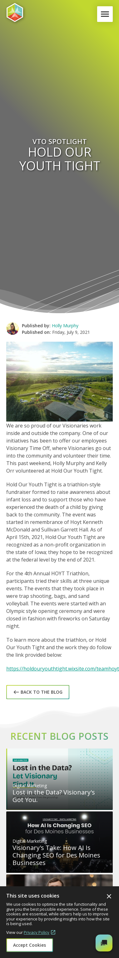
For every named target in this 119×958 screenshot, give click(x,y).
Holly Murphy (65, 326)
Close (109, 896)
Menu (106, 14)
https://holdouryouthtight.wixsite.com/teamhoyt (62, 668)
